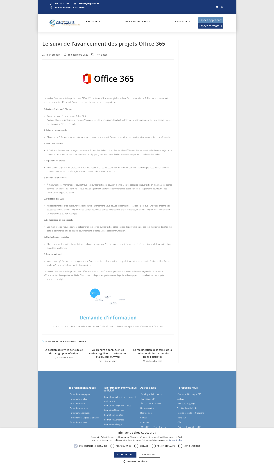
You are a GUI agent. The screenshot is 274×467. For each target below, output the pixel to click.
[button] (137, 461)
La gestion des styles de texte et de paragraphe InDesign (64, 351)
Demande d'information (108, 317)
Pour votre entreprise (138, 21)
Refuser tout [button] (149, 454)
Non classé (101, 54)
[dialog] (137, 447)
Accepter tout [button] (125, 454)
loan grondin (53, 54)
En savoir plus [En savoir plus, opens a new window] (175, 440)
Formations (93, 21)
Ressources (182, 21)
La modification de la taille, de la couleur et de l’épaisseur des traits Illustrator (152, 353)
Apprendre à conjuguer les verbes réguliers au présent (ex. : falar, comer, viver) (108, 353)
